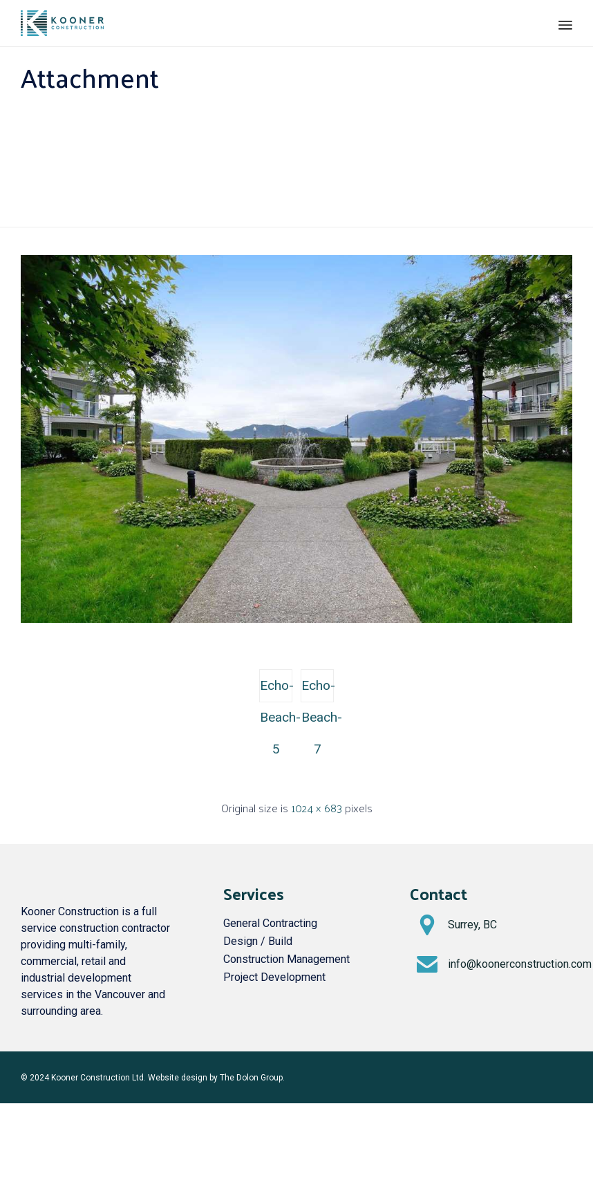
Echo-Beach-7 (317, 689)
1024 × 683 (316, 808)
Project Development (274, 977)
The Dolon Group (251, 1078)
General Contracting (270, 923)
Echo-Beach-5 (276, 689)
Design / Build (257, 941)
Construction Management (286, 959)
